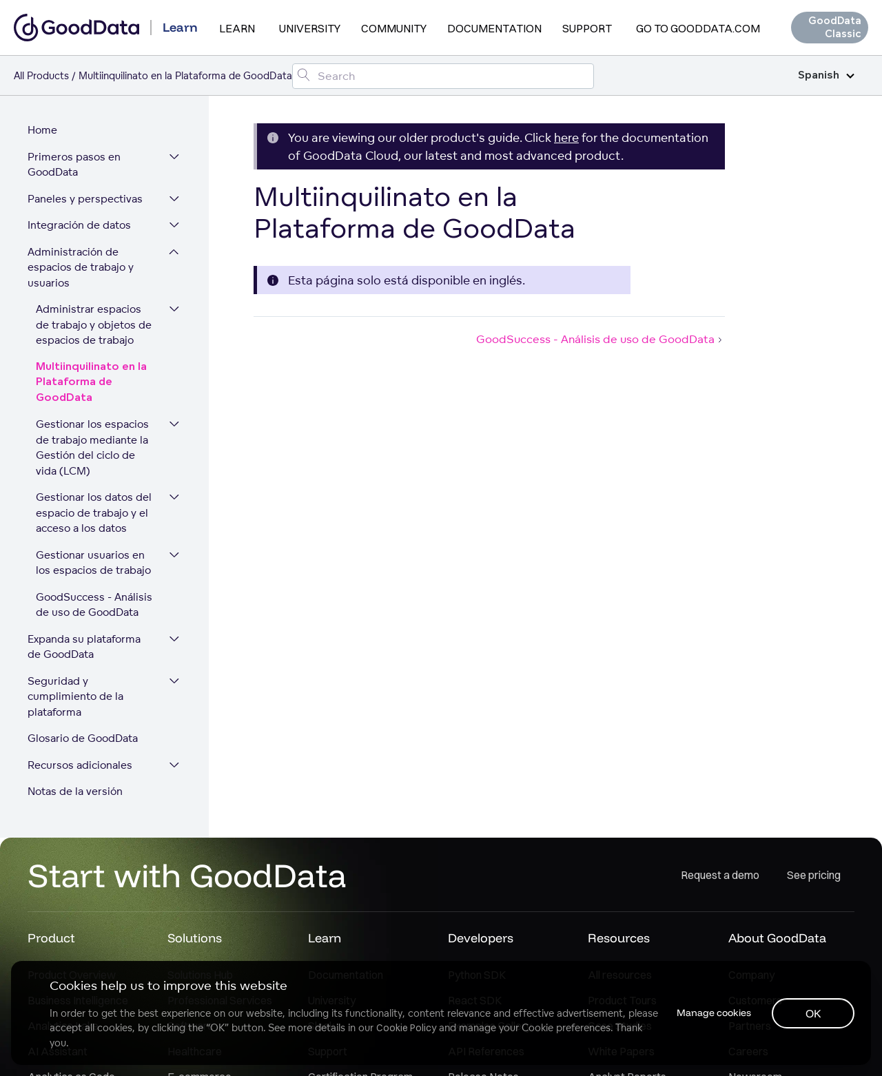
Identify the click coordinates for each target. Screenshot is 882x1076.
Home (42, 130)
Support (587, 28)
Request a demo (720, 875)
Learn (237, 28)
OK (813, 1013)
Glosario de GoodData (83, 738)
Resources (619, 939)
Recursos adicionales (80, 765)
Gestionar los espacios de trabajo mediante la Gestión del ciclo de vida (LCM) (92, 448)
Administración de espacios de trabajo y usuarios (81, 268)
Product (51, 939)
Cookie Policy (406, 1028)
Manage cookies (712, 1012)
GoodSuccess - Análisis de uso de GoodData (102, 605)
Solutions (194, 939)
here (566, 137)
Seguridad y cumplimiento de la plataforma (75, 697)
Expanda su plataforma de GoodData (84, 647)
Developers (480, 939)
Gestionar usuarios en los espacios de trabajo (93, 563)
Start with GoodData (187, 876)
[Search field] (443, 76)
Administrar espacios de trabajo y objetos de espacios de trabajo (94, 325)
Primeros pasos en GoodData (74, 165)
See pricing (814, 875)
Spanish (826, 75)
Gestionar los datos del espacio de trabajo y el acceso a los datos (94, 513)
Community (394, 28)
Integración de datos (79, 225)
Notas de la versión (75, 791)
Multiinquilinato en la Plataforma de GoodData (91, 383)
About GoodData (777, 939)
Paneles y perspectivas (85, 199)
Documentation (494, 28)
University (309, 28)
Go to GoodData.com (698, 28)
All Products (41, 75)
